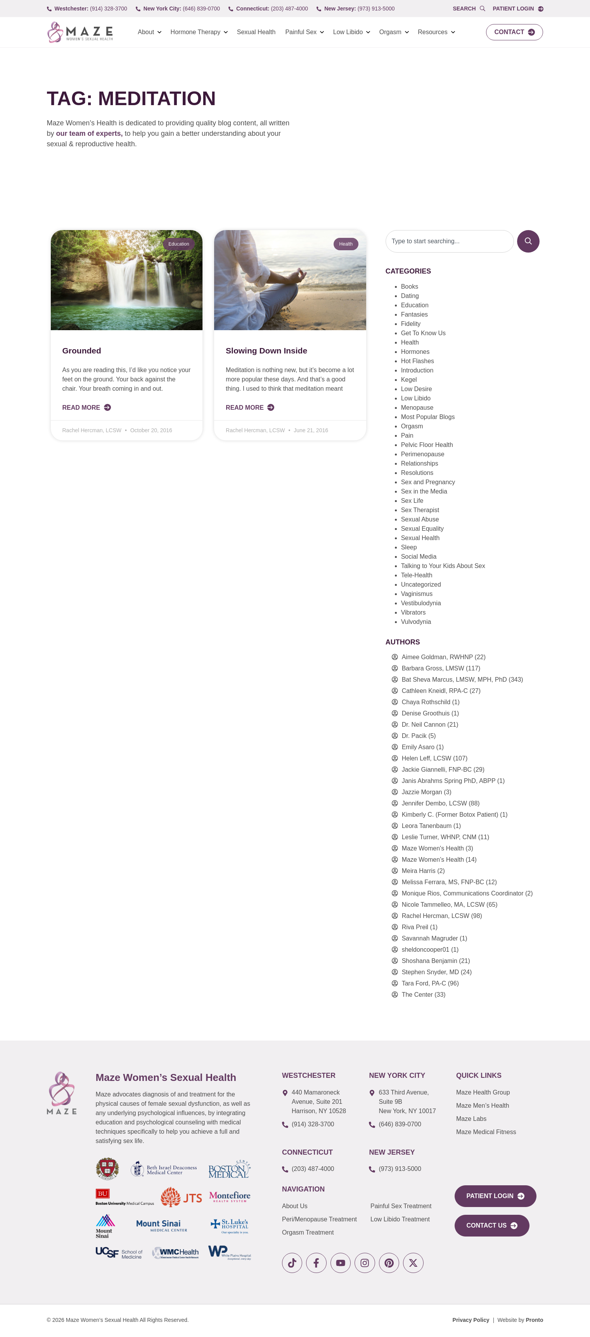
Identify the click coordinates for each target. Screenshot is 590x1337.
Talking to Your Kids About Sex (443, 566)
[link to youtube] (343, 1263)
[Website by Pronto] (520, 1321)
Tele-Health (417, 575)
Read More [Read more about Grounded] (82, 407)
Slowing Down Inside (266, 350)
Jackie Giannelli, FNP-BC (437, 769)
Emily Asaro (418, 747)
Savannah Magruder (430, 938)
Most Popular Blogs (428, 417)
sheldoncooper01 (426, 949)
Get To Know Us (423, 333)
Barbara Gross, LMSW (433, 668)
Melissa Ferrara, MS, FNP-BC (443, 882)
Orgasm (390, 32)
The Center (417, 994)
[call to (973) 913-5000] (355, 9)
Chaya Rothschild (426, 702)
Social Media (419, 556)
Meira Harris (419, 871)
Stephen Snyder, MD (430, 972)
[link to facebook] (318, 1263)
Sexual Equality (422, 528)
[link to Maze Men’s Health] (497, 1092)
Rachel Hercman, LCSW (435, 916)
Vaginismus (417, 594)
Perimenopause (423, 454)
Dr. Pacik (414, 736)
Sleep (409, 547)
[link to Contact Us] (492, 1226)
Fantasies (414, 314)
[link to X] (418, 1263)
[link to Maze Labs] (497, 1119)
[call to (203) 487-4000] (268, 9)
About (146, 32)
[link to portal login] (495, 1196)
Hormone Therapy (196, 32)
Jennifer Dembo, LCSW (434, 803)
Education (415, 305)
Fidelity (411, 323)
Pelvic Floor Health (427, 445)
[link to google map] (319, 1102)
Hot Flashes (417, 361)
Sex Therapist (420, 510)
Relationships (419, 463)
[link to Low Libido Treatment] (406, 1219)
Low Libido (348, 32)
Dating (410, 296)
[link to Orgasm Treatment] (326, 1232)
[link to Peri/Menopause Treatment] (326, 1219)
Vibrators (413, 612)
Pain (407, 435)
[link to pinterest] (393, 1263)
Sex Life (412, 500)
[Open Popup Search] (469, 9)
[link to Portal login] (518, 9)
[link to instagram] (368, 1263)
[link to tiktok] (292, 1263)
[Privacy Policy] (471, 1321)
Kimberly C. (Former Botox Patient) (450, 814)
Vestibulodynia (421, 603)
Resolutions (417, 472)
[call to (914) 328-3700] (87, 9)
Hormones (415, 351)
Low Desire (416, 389)
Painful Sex (301, 32)
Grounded (81, 350)
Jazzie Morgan (422, 792)
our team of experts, (90, 133)
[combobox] (450, 241)
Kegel (409, 379)
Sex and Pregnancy (428, 482)
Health (410, 342)
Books (409, 286)
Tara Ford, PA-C (424, 983)
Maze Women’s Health (433, 859)
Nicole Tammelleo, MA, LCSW (443, 904)
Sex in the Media (424, 491)
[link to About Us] (326, 1206)
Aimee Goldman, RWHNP (437, 657)
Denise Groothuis (426, 713)
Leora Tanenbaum (427, 826)
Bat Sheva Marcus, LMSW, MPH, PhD (454, 679)
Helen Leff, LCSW (427, 758)
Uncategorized (421, 584)
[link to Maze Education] (497, 1132)
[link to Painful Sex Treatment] (406, 1206)
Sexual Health (256, 32)
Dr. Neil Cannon (424, 724)
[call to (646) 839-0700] (178, 9)
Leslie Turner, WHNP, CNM (439, 837)
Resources (432, 32)
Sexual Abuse (420, 519)
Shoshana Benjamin (429, 961)
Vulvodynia (416, 621)
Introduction (417, 370)
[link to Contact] (514, 32)
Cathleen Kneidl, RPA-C (435, 691)
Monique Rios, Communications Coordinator (463, 893)
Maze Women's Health (433, 848)
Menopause (417, 407)
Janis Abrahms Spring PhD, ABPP (449, 781)
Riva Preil (415, 927)
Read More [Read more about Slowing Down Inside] (245, 407)
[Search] (528, 241)
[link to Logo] (79, 32)
